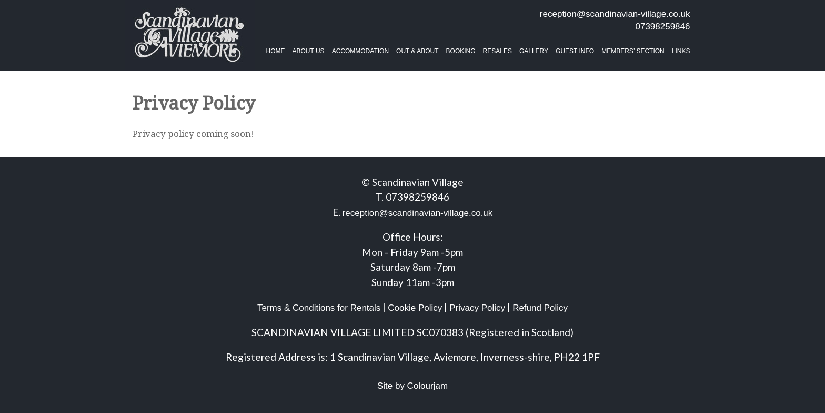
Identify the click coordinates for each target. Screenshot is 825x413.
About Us (309, 51)
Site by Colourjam (412, 386)
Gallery (533, 51)
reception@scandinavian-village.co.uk (615, 14)
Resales (497, 51)
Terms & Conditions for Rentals (318, 308)
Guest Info (575, 51)
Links (681, 51)
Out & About (417, 51)
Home (275, 51)
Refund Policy (540, 308)
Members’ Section (633, 51)
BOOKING (461, 51)
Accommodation (360, 51)
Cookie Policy (415, 308)
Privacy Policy (477, 308)
